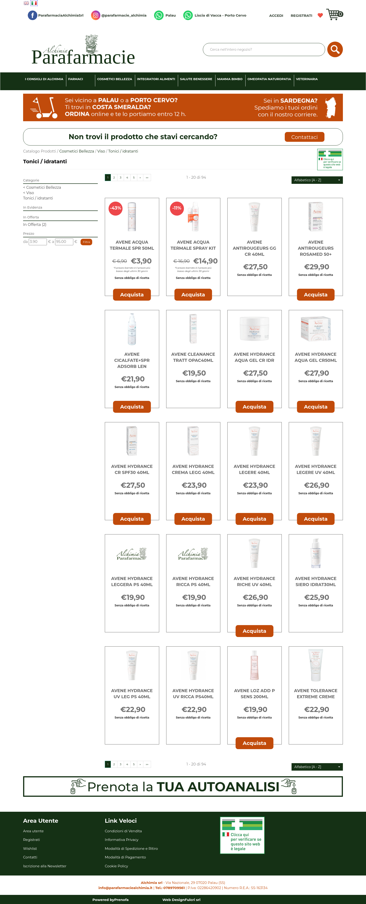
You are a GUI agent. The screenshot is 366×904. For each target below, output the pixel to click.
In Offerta (34, 224)
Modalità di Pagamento (125, 857)
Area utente (33, 831)
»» (147, 177)
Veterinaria (307, 79)
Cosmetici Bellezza (114, 79)
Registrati (301, 15)
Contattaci (304, 137)
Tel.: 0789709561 (170, 888)
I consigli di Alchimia (44, 79)
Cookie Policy (116, 866)
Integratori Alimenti (156, 79)
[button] (317, 180)
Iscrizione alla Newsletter (45, 866)
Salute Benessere (196, 79)
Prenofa (121, 899)
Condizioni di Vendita (123, 831)
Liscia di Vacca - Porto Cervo (214, 15)
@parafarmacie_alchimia (119, 15)
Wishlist (320, 15)
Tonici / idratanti (38, 198)
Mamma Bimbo (230, 79)
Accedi (276, 15)
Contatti (30, 857)
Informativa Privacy (121, 839)
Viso (101, 151)
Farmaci (75, 79)
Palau (165, 15)
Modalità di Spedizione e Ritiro (131, 848)
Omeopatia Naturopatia (269, 79)
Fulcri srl (193, 899)
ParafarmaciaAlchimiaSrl (56, 15)
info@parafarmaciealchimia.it (125, 888)
